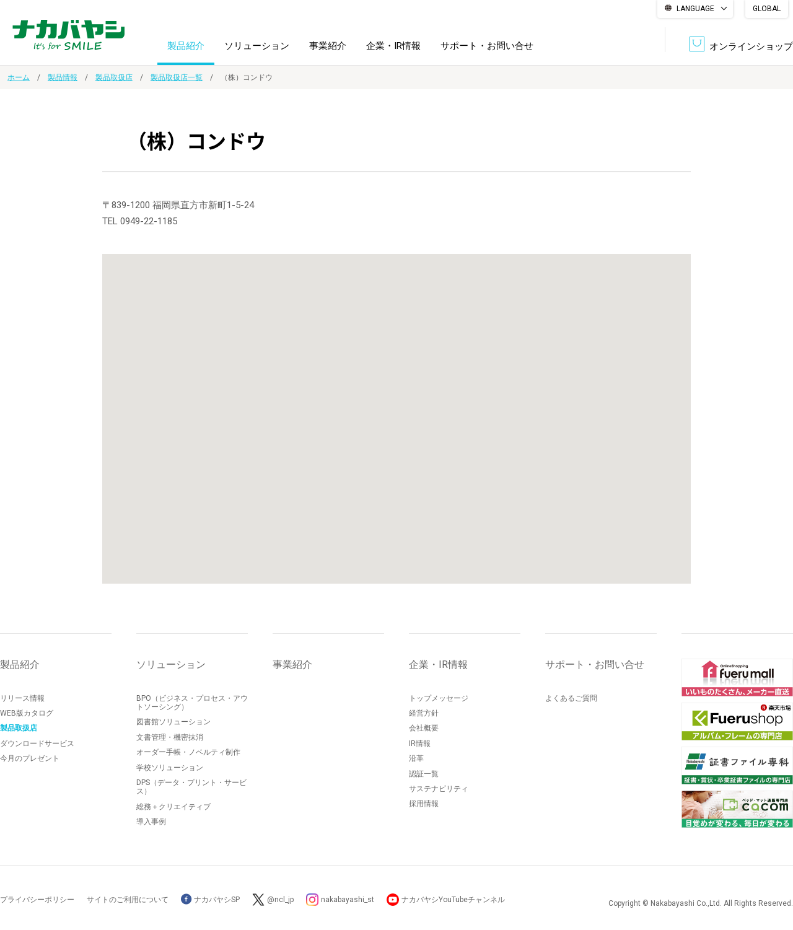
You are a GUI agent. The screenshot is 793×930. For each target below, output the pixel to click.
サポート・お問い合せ (486, 45)
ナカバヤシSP (210, 899)
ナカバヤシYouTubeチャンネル (453, 899)
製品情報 (62, 77)
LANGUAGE (695, 8)
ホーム (18, 77)
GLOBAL (767, 8)
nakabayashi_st (347, 899)
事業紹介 (327, 45)
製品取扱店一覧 (177, 77)
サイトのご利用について (128, 899)
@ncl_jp (280, 899)
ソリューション (256, 45)
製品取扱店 (114, 77)
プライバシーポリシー (37, 899)
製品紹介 (185, 45)
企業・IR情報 (393, 45)
